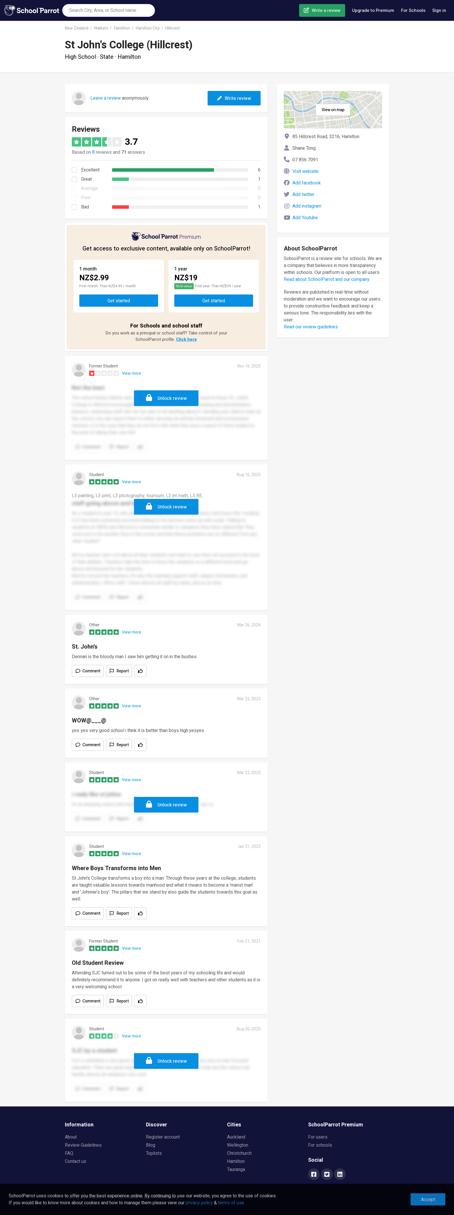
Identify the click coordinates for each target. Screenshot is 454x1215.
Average (89, 188)
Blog (150, 1145)
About (71, 1137)
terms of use (231, 1202)
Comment (91, 671)
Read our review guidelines (311, 326)
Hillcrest (172, 28)
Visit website (305, 171)
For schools (320, 1145)
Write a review (326, 10)
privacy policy (199, 1202)
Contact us (75, 1161)
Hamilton (122, 28)
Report (123, 671)
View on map (333, 110)
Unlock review (172, 398)
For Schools (413, 10)
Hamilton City (148, 28)
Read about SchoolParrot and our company (326, 279)
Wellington (237, 1145)
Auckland (236, 1137)
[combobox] (108, 10)
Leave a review (105, 98)
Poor (86, 197)
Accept (428, 1199)
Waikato (101, 28)
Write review (234, 98)
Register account (163, 1137)
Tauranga (236, 1169)
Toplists (154, 1153)
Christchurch (239, 1153)
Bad (85, 207)
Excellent (90, 169)
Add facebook (306, 183)
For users (317, 1137)
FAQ (69, 1153)
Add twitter (303, 194)
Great (86, 179)
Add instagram (306, 206)
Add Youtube (305, 217)
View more (131, 373)
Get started (118, 300)
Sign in (439, 10)
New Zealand (76, 28)
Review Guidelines (83, 1145)
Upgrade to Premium (373, 10)
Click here (186, 339)
